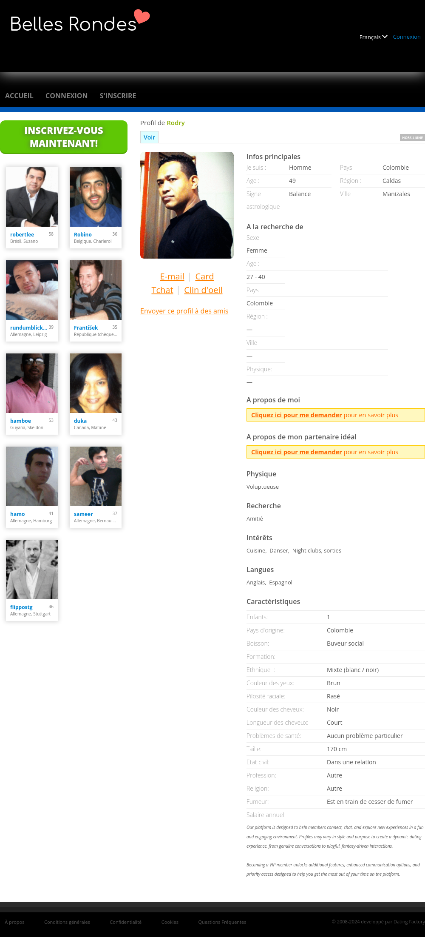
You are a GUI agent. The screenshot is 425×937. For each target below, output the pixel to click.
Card (204, 276)
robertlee (22, 234)
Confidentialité (126, 922)
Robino (83, 234)
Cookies (170, 922)
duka (80, 420)
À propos (14, 922)
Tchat (162, 290)
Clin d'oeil (203, 290)
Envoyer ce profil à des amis (184, 311)
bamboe (20, 420)
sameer (83, 514)
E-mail (172, 276)
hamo (17, 514)
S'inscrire (118, 95)
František (86, 327)
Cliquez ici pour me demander (296, 415)
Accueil (19, 95)
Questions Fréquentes (222, 922)
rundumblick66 (29, 327)
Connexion (407, 36)
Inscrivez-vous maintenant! (63, 136)
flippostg (21, 607)
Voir (149, 137)
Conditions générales (67, 922)
